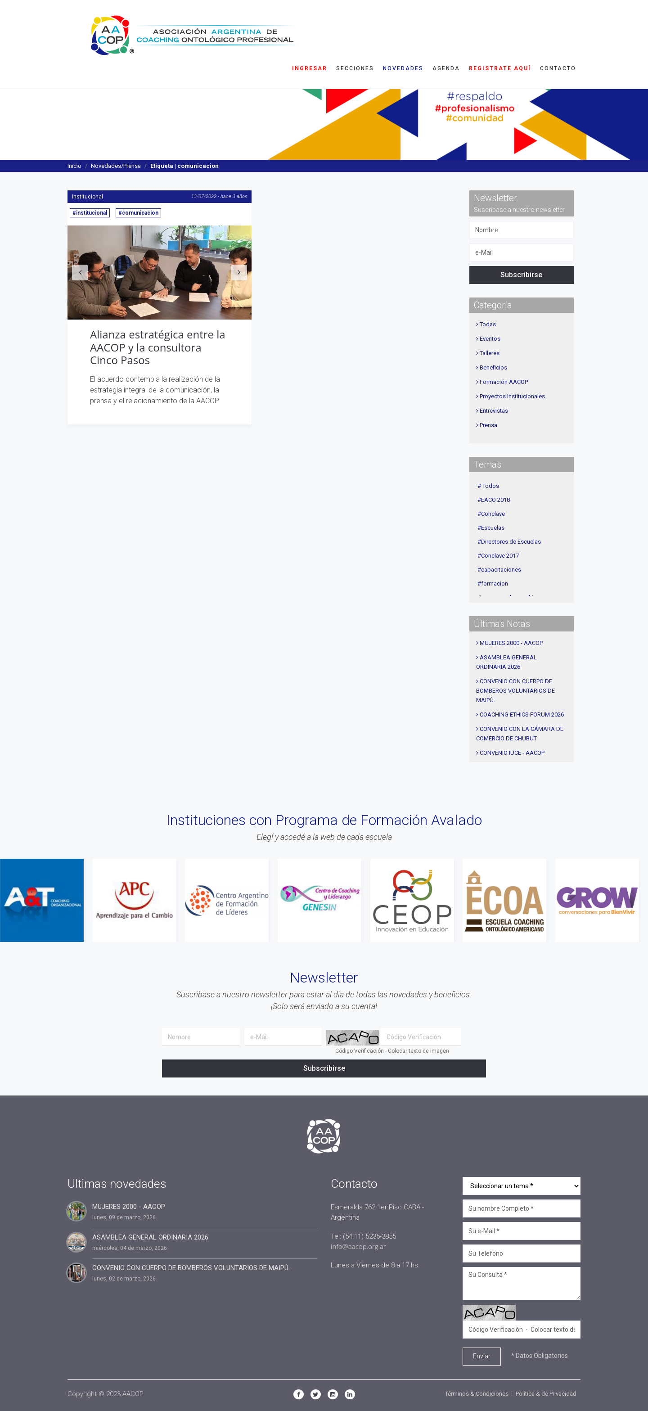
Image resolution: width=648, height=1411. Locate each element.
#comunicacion (138, 213)
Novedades (403, 20)
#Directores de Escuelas (509, 541)
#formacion (492, 583)
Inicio (74, 165)
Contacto (558, 20)
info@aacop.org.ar (358, 1246)
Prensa (488, 425)
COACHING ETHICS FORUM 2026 (522, 714)
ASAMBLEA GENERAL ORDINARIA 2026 (150, 1237)
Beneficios (493, 367)
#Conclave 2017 (498, 555)
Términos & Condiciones (476, 1393)
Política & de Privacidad (546, 1393)
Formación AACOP (504, 382)
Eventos (490, 338)
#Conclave (491, 513)
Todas (488, 324)
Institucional (87, 197)
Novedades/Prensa (116, 165)
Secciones (355, 20)
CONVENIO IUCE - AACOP (512, 752)
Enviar (481, 1356)
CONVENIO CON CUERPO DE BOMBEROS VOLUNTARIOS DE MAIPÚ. (515, 690)
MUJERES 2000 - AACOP (511, 643)
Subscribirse (521, 274)
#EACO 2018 (493, 499)
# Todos (488, 485)
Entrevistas (494, 410)
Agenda (446, 20)
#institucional (89, 213)
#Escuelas (490, 527)
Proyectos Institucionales (512, 396)
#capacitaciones (499, 569)
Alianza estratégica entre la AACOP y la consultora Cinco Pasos (157, 347)
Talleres (490, 353)
